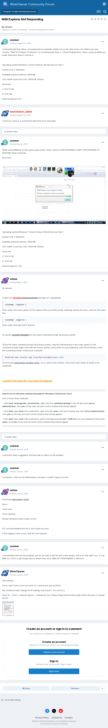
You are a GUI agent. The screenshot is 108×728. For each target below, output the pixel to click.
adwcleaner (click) (20, 499)
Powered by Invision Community (54, 724)
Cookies (69, 717)
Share (26, 688)
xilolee (13, 278)
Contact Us (57, 717)
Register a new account (54, 652)
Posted (20, 43)
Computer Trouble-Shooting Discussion (36, 29)
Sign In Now (54, 671)
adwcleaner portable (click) (26, 363)
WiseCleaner (17, 571)
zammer (8, 27)
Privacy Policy (42, 717)
